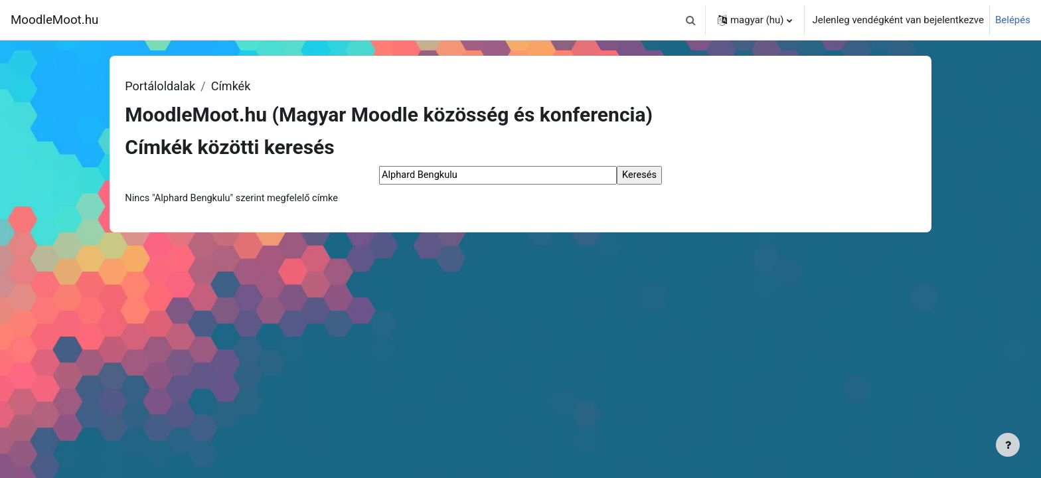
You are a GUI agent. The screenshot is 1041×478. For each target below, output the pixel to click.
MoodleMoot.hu (54, 20)
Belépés (1012, 20)
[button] (691, 20)
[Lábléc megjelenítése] (1008, 445)
